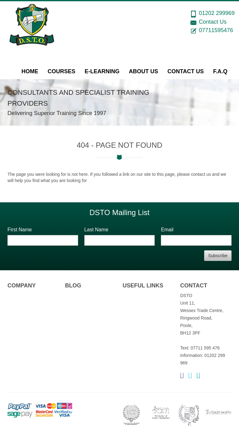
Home (29, 71)
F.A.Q (220, 71)
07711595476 (216, 30)
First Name (19, 229)
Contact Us (185, 71)
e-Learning (102, 71)
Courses (61, 71)
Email (167, 229)
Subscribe (217, 255)
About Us (143, 71)
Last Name (96, 229)
